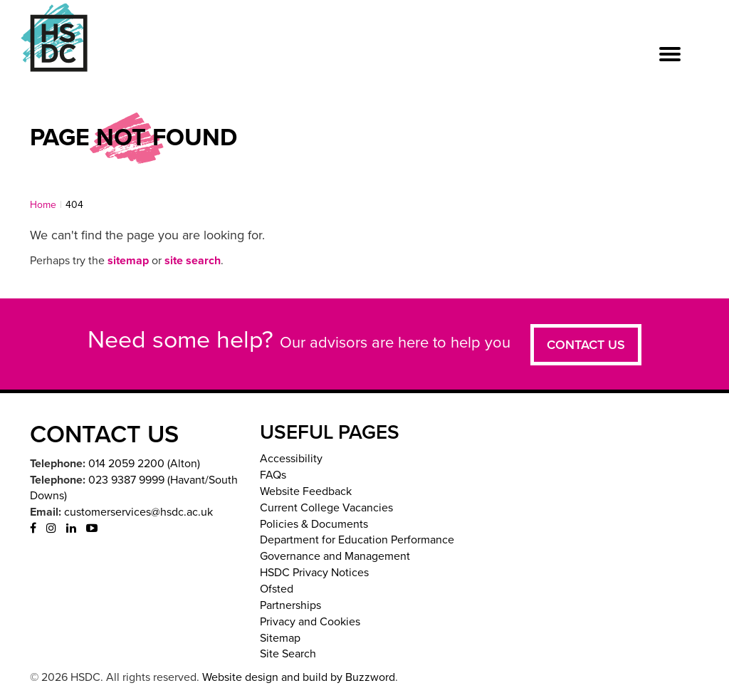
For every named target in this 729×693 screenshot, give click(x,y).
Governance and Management (335, 556)
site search (192, 261)
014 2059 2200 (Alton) (144, 464)
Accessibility (291, 459)
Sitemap (280, 638)
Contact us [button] (586, 345)
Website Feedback (306, 491)
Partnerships (290, 605)
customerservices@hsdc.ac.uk (138, 512)
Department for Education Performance (357, 540)
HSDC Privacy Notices (314, 573)
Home (43, 205)
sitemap (128, 261)
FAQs (273, 475)
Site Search (288, 654)
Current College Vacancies (326, 508)
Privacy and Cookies (310, 622)
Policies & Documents (314, 524)
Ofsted (276, 589)
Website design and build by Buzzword (298, 677)
